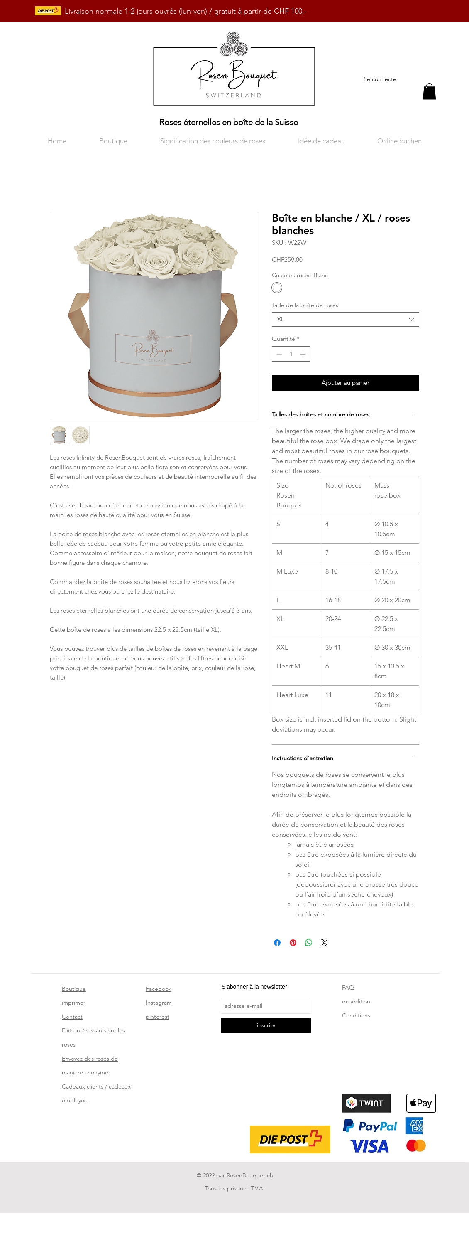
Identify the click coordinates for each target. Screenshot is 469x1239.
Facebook (158, 989)
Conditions (356, 1015)
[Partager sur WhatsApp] (309, 943)
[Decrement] (278, 354)
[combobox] (345, 319)
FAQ (348, 987)
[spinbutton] (290, 354)
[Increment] (303, 354)
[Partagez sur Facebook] (277, 943)
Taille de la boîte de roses (305, 305)
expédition (356, 1001)
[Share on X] (325, 943)
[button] (429, 91)
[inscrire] (266, 1025)
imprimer (73, 1002)
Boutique (74, 989)
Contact (72, 1016)
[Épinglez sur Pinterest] (293, 943)
